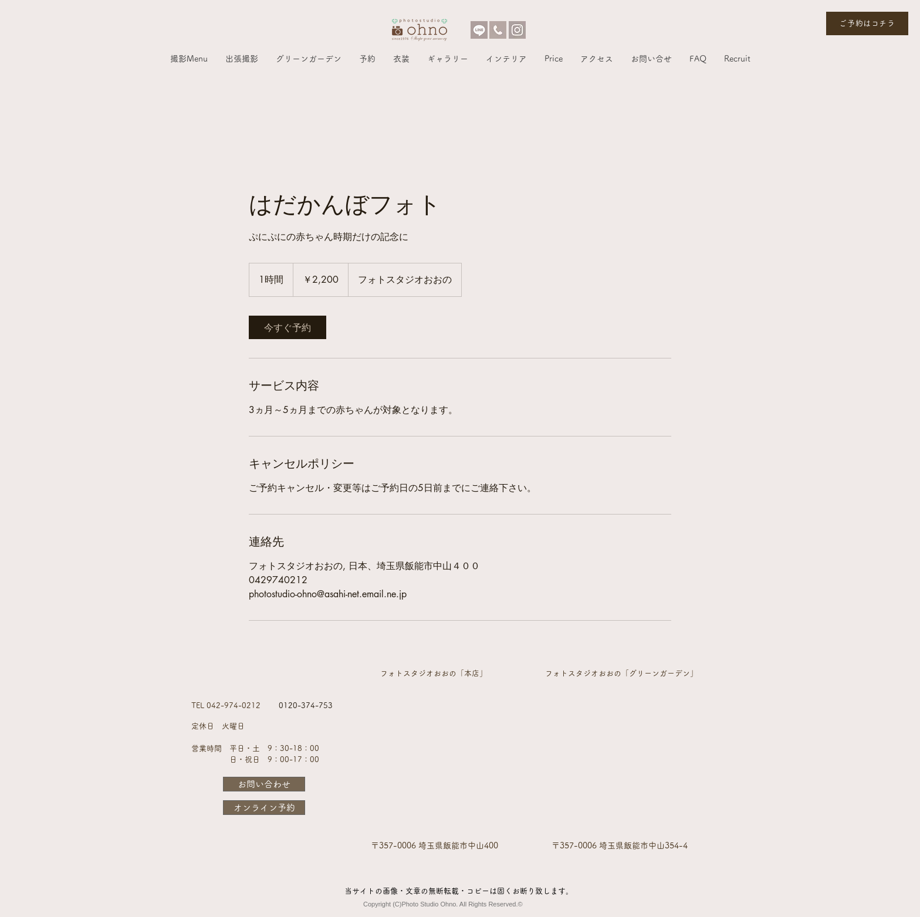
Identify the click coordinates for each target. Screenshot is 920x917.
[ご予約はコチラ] (867, 23)
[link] (287, 327)
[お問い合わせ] (264, 784)
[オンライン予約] (264, 807)
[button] (189, 58)
